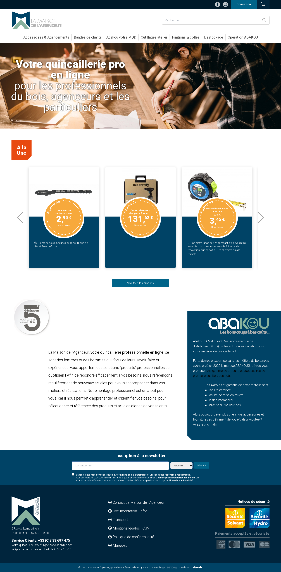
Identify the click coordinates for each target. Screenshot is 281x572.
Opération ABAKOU (243, 37)
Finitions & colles (185, 37)
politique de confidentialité (179, 480)
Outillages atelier (154, 37)
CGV (145, 528)
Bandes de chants (88, 37)
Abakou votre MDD (121, 37)
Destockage (213, 37)
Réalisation (192, 567)
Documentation (125, 511)
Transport (120, 520)
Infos (143, 511)
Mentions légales (127, 528)
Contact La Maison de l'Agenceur (139, 502)
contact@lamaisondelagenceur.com (176, 477)
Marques (120, 545)
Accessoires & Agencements (46, 37)
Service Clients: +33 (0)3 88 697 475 (40, 540)
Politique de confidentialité (133, 537)
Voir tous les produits (140, 283)
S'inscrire (201, 465)
